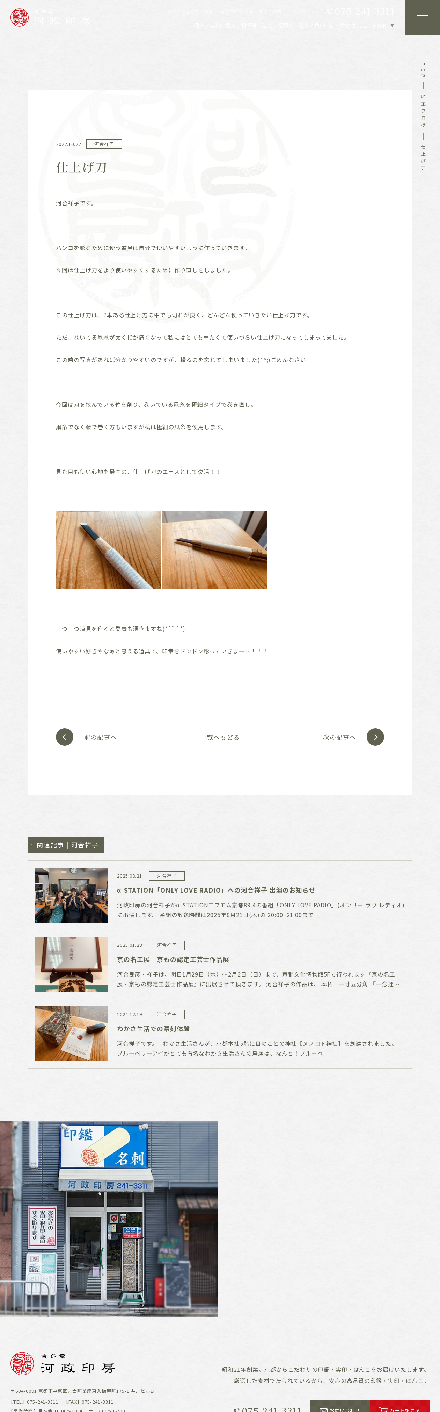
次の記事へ (339, 737)
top (423, 71)
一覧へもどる (220, 737)
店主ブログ (423, 112)
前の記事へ (100, 737)
